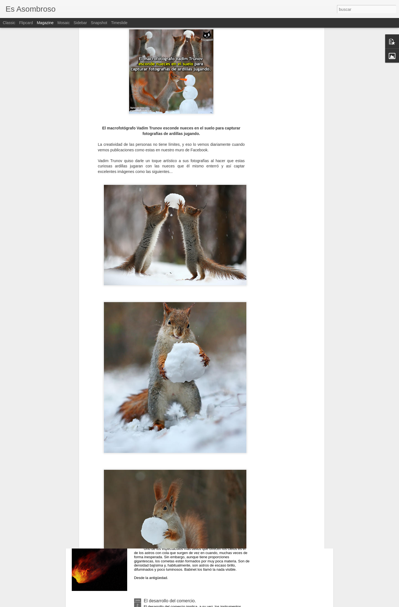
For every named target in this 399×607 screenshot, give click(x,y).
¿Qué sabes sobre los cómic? (173, 475)
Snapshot (99, 23)
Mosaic (63, 23)
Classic (9, 23)
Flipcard (26, 23)
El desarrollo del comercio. (170, 600)
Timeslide (119, 23)
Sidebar (80, 23)
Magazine (45, 23)
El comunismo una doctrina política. (179, 412)
